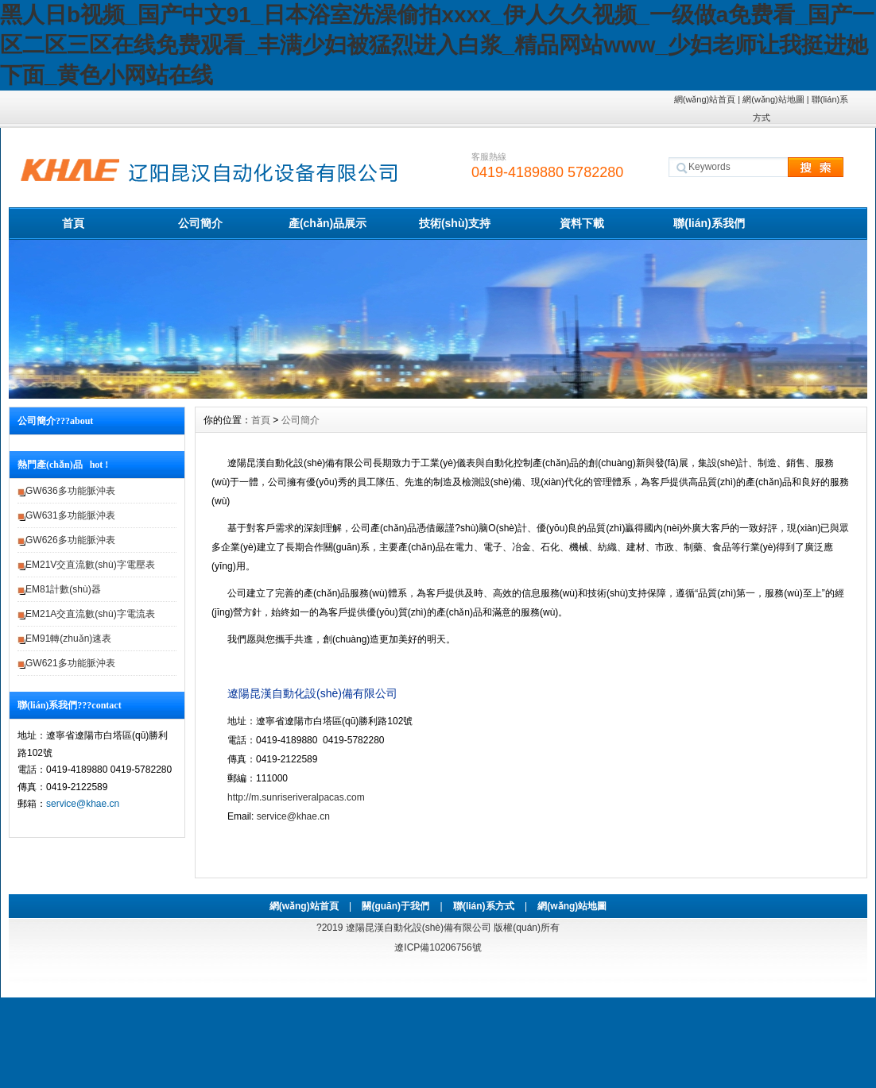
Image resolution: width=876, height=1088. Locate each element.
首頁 (73, 223)
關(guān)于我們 (395, 906)
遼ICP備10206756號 (437, 947)
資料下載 (582, 223)
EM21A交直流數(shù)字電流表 (90, 613)
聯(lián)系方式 (483, 906)
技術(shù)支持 (454, 223)
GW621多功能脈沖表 (70, 663)
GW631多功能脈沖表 (70, 515)
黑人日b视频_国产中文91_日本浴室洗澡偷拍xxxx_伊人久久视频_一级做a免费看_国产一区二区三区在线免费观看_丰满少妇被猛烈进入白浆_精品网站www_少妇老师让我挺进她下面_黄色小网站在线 (437, 44)
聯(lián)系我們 (708, 223)
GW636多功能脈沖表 (70, 490)
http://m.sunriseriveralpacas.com (296, 797)
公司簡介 (200, 223)
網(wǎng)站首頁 (705, 99)
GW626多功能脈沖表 (70, 540)
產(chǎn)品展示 (327, 223)
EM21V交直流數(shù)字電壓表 (90, 564)
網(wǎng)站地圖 (773, 99)
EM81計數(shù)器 (63, 589)
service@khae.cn (82, 803)
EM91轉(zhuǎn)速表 (68, 638)
